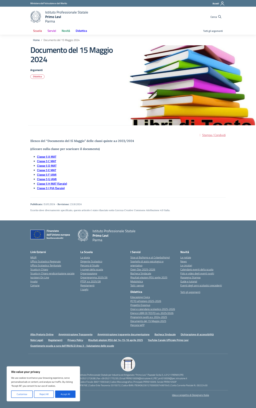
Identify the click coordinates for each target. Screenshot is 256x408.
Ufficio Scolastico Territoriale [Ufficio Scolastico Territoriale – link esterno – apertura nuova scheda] (45, 265)
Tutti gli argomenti (213, 31)
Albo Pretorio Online (42, 334)
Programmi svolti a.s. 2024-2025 (148, 317)
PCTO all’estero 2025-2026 (145, 301)
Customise (22, 394)
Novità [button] (66, 30)
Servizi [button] (52, 30)
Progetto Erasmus (140, 305)
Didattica (37, 76)
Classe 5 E (43, 170)
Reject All (44, 394)
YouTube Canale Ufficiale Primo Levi (168, 340)
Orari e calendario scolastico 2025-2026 (152, 309)
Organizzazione (88, 273)
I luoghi (84, 289)
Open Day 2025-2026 (142, 269)
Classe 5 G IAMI (47, 179)
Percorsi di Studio (89, 265)
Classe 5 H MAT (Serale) (52, 183)
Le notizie (185, 257)
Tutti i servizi (137, 285)
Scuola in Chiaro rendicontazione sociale (52, 273)
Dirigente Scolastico (91, 261)
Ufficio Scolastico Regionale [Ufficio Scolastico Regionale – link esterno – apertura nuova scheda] (45, 261)
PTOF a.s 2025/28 (90, 281)
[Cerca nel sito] (216, 17)
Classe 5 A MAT (46, 156)
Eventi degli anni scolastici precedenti (201, 285)
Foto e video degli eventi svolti (197, 273)
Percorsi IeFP (137, 325)
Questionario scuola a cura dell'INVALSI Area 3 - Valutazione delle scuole (72, 346)
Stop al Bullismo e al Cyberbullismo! (150, 257)
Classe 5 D (44, 165)
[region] (43, 383)
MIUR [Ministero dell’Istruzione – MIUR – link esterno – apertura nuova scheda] (33, 257)
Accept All (65, 394)
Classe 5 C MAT (46, 161)
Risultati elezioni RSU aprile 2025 (148, 277)
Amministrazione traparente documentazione (124, 334)
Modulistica (136, 281)
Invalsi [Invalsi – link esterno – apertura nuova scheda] (34, 281)
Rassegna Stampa (190, 277)
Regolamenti (87, 285)
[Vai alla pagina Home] (36, 40)
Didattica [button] (81, 30)
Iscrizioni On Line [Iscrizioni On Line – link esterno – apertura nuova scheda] (39, 277)
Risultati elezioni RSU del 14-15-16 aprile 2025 (115, 340)
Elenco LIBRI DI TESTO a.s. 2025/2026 (152, 313)
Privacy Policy (75, 340)
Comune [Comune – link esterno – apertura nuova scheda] (35, 285)
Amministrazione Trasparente (75, 334)
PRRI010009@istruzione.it (139, 378)
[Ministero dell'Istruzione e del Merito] (48, 3)
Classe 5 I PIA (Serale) (51, 188)
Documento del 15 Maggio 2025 (148, 321)
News (183, 261)
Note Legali (36, 340)
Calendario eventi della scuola (196, 269)
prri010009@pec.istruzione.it (172, 378)
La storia (85, 257)
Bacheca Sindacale (140, 273)
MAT (53, 165)
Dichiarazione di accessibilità (197, 334)
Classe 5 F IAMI (46, 174)
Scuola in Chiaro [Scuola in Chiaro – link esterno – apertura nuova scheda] (39, 269)
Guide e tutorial (188, 281)
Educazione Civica (140, 297)
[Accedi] (219, 3)
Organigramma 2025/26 (94, 277)
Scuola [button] (37, 30)
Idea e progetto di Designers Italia (190, 395)
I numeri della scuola (91, 269)
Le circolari (186, 265)
